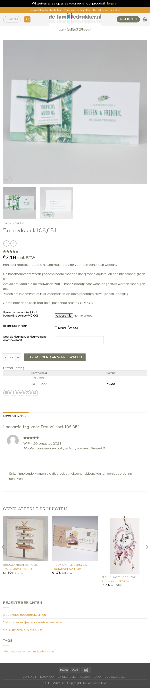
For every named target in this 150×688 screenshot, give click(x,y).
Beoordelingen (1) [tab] (16, 416)
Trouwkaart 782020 (116, 581)
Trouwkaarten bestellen (76, 10)
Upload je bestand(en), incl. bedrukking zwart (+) (20, 314)
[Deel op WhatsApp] (6, 393)
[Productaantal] (11, 357)
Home (7, 223)
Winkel (19, 223)
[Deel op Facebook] (13, 393)
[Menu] (12, 19)
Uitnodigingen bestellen (106, 10)
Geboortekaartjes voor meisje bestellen (33, 622)
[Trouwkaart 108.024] (25, 538)
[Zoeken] (27, 19)
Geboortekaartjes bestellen (45, 10)
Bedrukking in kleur (15, 325)
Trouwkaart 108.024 (17, 569)
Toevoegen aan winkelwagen (55, 357)
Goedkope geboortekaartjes (24, 615)
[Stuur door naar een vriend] (27, 393)
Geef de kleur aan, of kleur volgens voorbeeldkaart (24, 338)
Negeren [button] (111, 3)
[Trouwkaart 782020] (124, 545)
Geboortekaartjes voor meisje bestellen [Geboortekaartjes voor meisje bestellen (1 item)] (29, 651)
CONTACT (29, 676)
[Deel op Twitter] (20, 393)
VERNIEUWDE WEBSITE (22, 630)
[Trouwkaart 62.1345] (75, 538)
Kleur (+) (66, 327)
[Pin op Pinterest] (34, 393)
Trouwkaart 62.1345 (66, 569)
